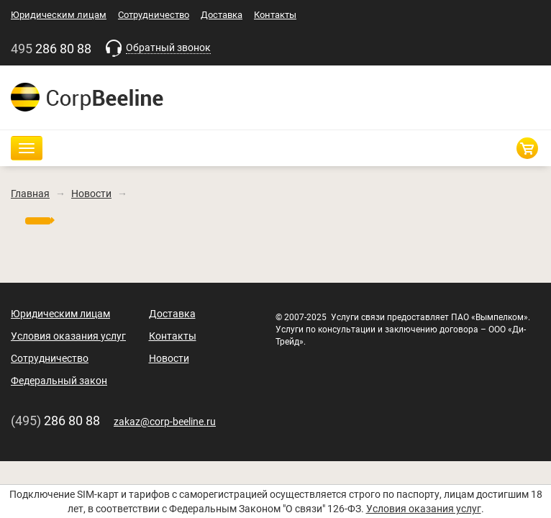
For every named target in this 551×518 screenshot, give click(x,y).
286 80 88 (52, 48)
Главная (30, 193)
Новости (91, 193)
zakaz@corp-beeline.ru (165, 421)
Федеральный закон (59, 380)
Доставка (221, 14)
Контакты (275, 14)
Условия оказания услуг (423, 508)
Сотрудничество (153, 14)
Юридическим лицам (58, 14)
